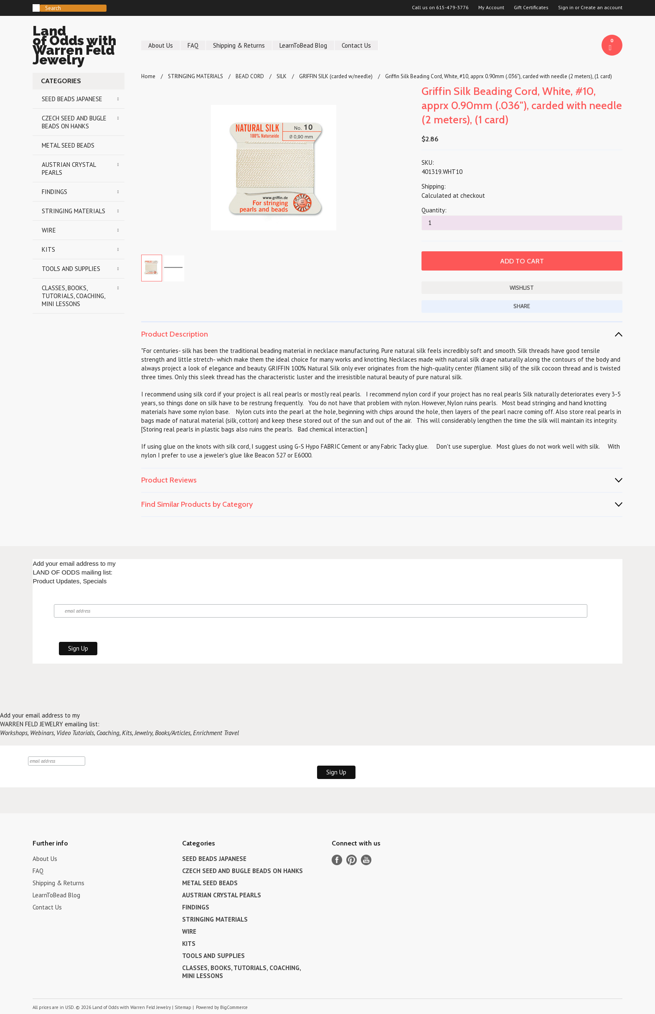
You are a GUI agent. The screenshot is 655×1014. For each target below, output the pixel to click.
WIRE (49, 230)
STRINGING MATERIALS (73, 211)
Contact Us (356, 45)
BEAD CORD (250, 76)
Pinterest (351, 860)
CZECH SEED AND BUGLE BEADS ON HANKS (74, 122)
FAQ (193, 45)
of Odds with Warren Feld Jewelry (78, 46)
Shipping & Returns (239, 45)
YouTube (366, 860)
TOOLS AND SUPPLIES (71, 269)
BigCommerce (234, 1007)
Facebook (337, 860)
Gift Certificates (531, 7)
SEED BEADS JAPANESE (72, 99)
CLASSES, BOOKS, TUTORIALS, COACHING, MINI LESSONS (73, 296)
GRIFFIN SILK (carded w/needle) (336, 76)
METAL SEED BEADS (68, 145)
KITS (48, 249)
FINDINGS (54, 192)
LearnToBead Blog (303, 45)
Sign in (566, 7)
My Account (491, 7)
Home (148, 76)
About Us (160, 45)
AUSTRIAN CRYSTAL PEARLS (69, 168)
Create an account (601, 7)
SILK (282, 76)
